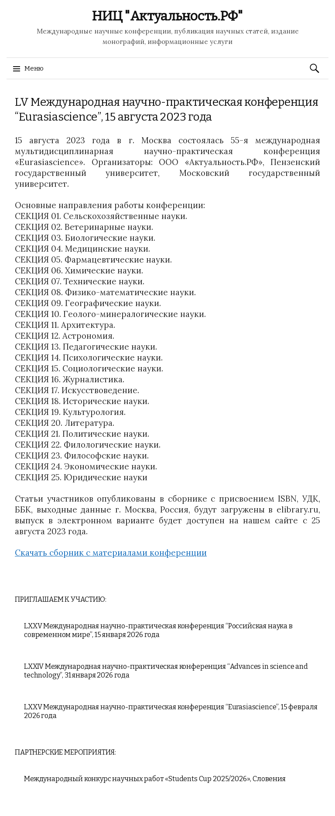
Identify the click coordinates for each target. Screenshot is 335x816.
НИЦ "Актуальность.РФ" (167, 16)
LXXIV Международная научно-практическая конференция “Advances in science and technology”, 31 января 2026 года (166, 670)
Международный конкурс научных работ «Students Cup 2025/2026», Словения (155, 779)
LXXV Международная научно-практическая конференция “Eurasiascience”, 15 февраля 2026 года (170, 711)
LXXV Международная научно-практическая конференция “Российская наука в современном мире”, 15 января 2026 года (158, 630)
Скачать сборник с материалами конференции (111, 552)
